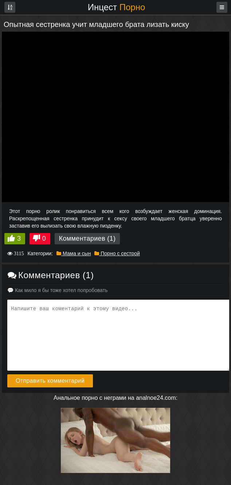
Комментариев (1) (87, 238)
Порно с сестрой (117, 253)
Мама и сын (73, 253)
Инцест (116, 7)
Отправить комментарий (50, 381)
